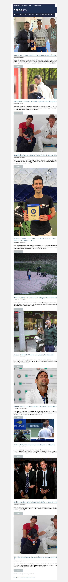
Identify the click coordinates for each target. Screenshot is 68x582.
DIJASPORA (38, 15)
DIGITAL (30, 15)
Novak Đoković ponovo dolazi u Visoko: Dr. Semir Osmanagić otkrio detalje (39, 155)
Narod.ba (20, 10)
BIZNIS (21, 15)
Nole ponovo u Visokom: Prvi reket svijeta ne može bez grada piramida (38, 102)
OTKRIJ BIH (50, 15)
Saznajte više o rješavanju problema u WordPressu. (24, 577)
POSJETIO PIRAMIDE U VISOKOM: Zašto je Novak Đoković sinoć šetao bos (39, 298)
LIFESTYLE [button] (25, 15)
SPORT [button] (34, 15)
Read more (18, 66)
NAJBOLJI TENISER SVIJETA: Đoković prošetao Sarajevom (34, 355)
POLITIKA (17, 15)
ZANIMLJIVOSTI (45, 15)
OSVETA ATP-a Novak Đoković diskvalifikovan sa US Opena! (34, 445)
